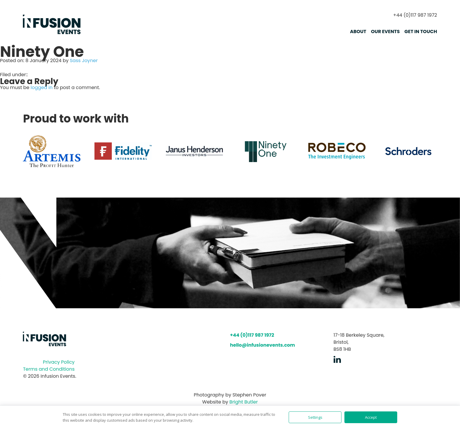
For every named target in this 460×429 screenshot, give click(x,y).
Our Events (385, 31)
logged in (42, 87)
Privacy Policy (59, 362)
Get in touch (421, 31)
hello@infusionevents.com (262, 345)
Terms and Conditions (49, 369)
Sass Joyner (84, 60)
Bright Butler (243, 402)
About (358, 31)
